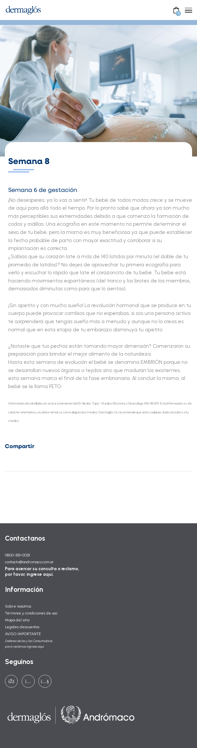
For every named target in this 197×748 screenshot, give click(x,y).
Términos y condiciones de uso (31, 613)
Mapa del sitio (17, 619)
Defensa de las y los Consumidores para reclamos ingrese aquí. (28, 643)
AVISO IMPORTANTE (23, 633)
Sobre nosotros (18, 606)
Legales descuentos (22, 626)
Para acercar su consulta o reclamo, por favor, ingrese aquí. (42, 571)
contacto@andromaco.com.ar (29, 561)
